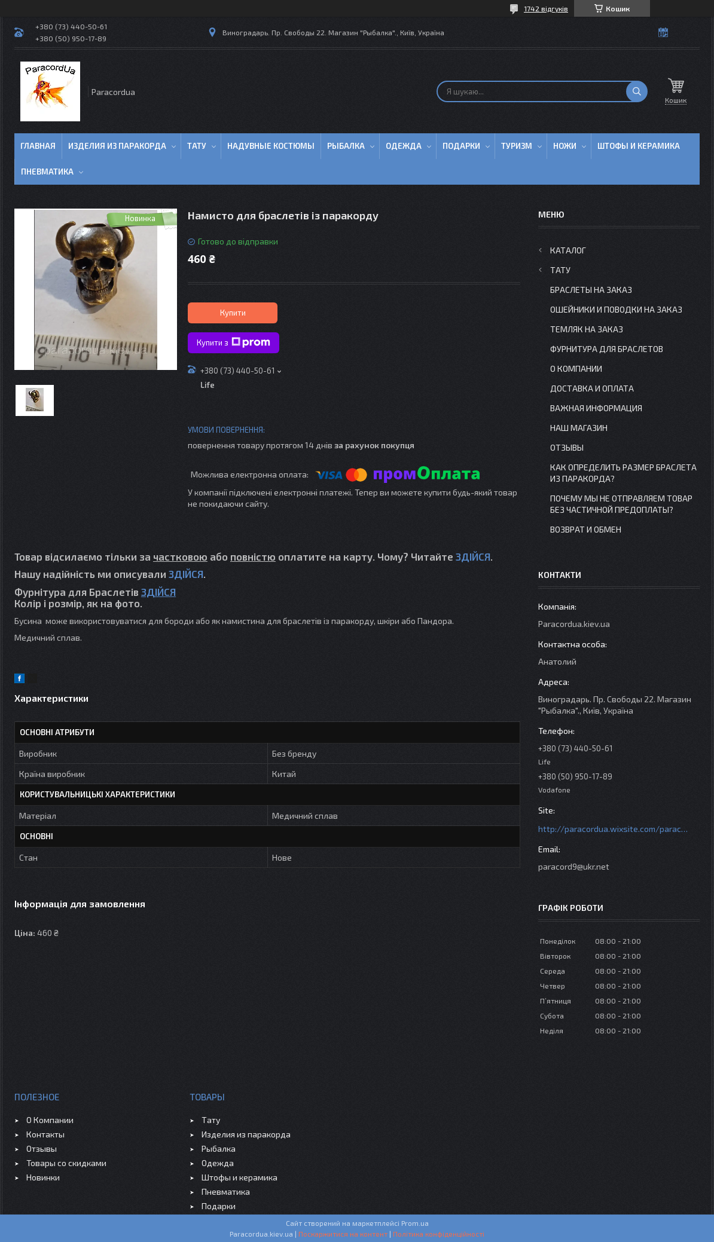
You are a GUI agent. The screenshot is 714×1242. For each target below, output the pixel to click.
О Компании (576, 368)
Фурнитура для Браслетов (606, 349)
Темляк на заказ (586, 329)
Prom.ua (415, 1223)
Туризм (516, 146)
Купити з (233, 342)
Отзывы (567, 447)
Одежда (404, 146)
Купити (233, 312)
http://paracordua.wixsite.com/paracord (613, 829)
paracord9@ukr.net (573, 866)
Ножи (564, 146)
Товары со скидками (66, 1163)
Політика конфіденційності (438, 1233)
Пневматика (47, 171)
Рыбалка (346, 146)
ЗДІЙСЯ (473, 556)
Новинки (43, 1177)
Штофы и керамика (239, 1177)
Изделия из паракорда (117, 146)
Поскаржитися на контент (342, 1233)
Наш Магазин (579, 428)
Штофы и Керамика (638, 146)
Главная (38, 146)
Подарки (461, 146)
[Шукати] (637, 91)
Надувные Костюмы (271, 146)
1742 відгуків (546, 8)
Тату (196, 146)
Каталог (568, 250)
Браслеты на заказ (591, 290)
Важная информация (596, 408)
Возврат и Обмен (585, 529)
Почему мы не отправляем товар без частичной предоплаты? (621, 504)
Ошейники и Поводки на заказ (616, 309)
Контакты (45, 1134)
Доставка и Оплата (592, 388)
